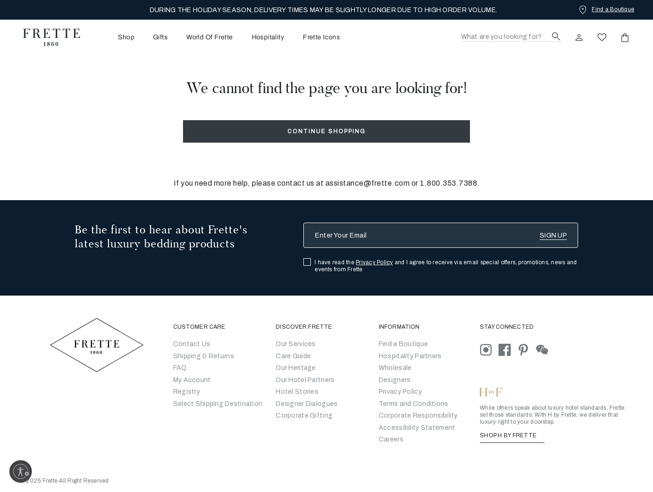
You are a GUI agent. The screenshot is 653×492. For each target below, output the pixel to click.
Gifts (160, 37)
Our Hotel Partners (305, 379)
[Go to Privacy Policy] (400, 391)
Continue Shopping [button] (326, 131)
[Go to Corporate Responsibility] (418, 415)
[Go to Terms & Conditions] (413, 403)
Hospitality (268, 37)
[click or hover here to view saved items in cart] (625, 37)
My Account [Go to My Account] (192, 379)
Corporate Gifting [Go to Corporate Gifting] (304, 415)
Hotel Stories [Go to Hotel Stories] (297, 391)
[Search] (511, 37)
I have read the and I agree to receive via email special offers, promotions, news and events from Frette (446, 266)
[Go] (395, 379)
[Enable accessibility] (20, 471)
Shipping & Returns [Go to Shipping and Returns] (203, 356)
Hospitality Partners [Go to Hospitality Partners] (410, 356)
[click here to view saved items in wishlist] (602, 37)
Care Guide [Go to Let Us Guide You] (293, 356)
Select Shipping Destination (218, 403)
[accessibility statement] (417, 427)
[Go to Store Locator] (403, 343)
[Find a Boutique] (605, 9)
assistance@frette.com (367, 183)
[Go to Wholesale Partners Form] (395, 367)
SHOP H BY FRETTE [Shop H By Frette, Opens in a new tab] (512, 435)
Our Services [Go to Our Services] (295, 343)
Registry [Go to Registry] (186, 391)
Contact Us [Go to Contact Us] (192, 343)
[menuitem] (113, 37)
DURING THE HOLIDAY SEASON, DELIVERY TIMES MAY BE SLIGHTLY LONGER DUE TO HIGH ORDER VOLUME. (323, 10)
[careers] (391, 439)
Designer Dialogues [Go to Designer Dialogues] (307, 403)
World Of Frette (209, 37)
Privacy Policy (374, 262)
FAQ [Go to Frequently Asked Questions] (180, 367)
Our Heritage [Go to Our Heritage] (295, 367)
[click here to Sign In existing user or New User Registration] (579, 37)
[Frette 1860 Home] (47, 37)
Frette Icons (321, 37)
